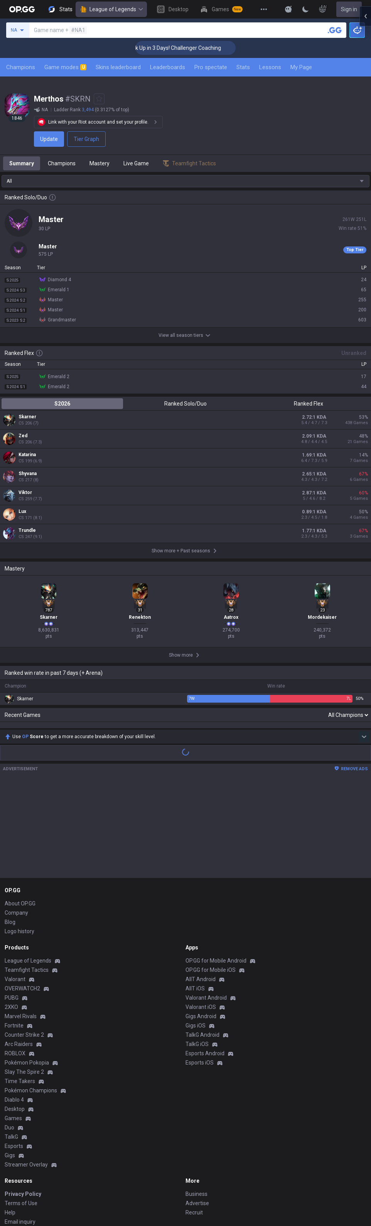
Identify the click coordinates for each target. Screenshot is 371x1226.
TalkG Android (202, 945)
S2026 (62, 404)
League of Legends (111, 9)
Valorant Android (206, 908)
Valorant (15, 890)
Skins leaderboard (118, 67)
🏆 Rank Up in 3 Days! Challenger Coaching (193, 48)
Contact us (18, 1142)
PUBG (12, 908)
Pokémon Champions (31, 1001)
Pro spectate (210, 67)
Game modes (65, 67)
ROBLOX (15, 964)
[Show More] (288, 9)
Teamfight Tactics (27, 881)
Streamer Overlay (26, 1075)
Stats (243, 67)
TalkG (11, 1047)
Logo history (19, 842)
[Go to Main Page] (22, 9)
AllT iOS (195, 899)
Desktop (15, 1020)
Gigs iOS (196, 936)
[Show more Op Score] (364, 647)
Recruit (194, 1123)
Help (10, 1123)
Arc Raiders (19, 955)
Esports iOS (200, 973)
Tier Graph (86, 139)
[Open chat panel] (365, 139)
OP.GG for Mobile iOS (211, 881)
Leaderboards (167, 67)
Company (16, 823)
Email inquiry (20, 1132)
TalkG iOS (197, 955)
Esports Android (205, 964)
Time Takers (20, 992)
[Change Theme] (305, 9)
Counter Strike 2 (24, 945)
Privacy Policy (23, 1105)
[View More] (264, 9)
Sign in (349, 9)
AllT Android (201, 890)
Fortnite (14, 936)
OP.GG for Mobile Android (216, 871)
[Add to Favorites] (99, 98)
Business (196, 1105)
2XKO (11, 918)
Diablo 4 (14, 1010)
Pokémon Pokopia (27, 973)
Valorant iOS (201, 918)
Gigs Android (201, 927)
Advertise (197, 1114)
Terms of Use (21, 1114)
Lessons (270, 67)
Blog (10, 833)
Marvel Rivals (21, 927)
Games (13, 1029)
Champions (20, 67)
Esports (14, 1057)
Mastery (99, 163)
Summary (21, 163)
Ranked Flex (308, 404)
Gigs (10, 1066)
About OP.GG (20, 814)
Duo (9, 1038)
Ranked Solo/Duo (185, 404)
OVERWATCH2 (22, 899)
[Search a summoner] (334, 30)
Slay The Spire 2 (24, 983)
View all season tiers (185, 335)
